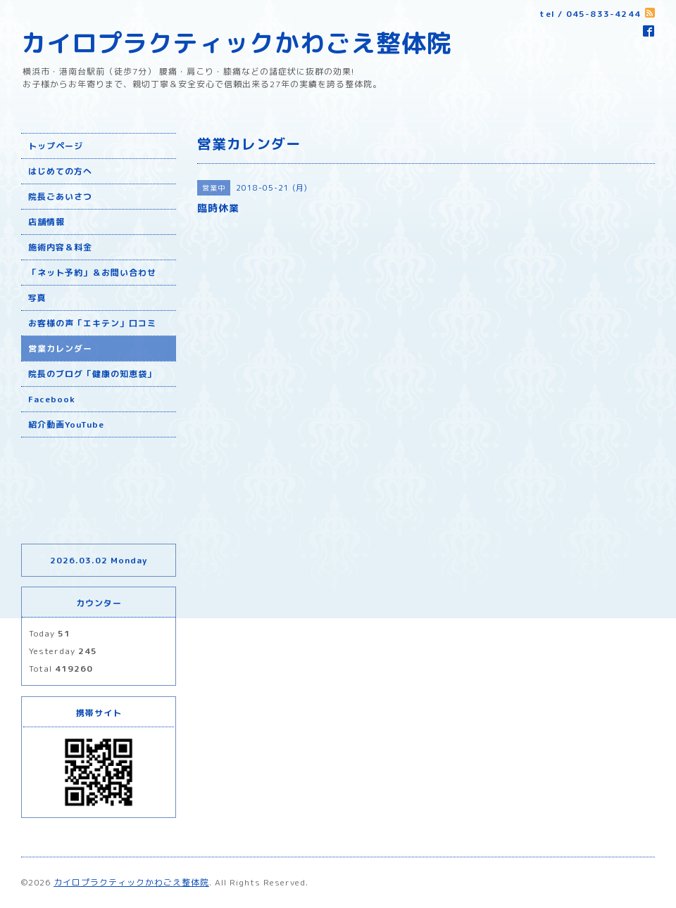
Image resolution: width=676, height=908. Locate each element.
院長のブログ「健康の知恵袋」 (92, 374)
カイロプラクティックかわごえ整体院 (236, 42)
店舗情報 (46, 222)
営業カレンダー (60, 348)
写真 (37, 298)
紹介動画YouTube (66, 424)
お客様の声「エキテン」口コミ (92, 323)
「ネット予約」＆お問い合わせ (92, 273)
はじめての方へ (60, 171)
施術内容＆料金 (60, 247)
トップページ (55, 146)
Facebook (51, 399)
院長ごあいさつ (60, 197)
